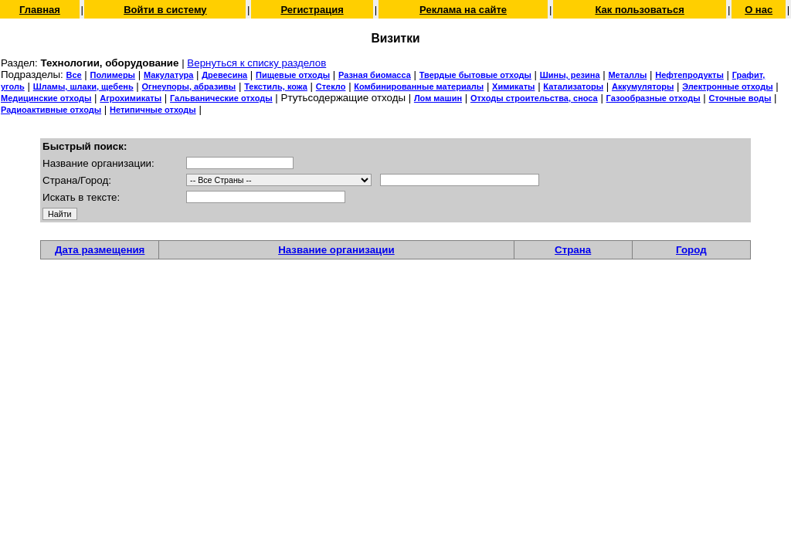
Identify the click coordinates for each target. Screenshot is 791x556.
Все (73, 75)
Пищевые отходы (293, 75)
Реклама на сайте (463, 9)
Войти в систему (165, 9)
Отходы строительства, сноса (534, 98)
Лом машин (438, 98)
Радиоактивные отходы (51, 109)
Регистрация (311, 9)
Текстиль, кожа (275, 86)
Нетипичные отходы (153, 109)
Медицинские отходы (46, 98)
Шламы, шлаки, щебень (83, 86)
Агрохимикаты (130, 98)
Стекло (331, 86)
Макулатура (168, 75)
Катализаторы (573, 86)
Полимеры (112, 75)
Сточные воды (740, 98)
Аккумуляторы (643, 86)
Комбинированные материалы (419, 86)
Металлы (627, 75)
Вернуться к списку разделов (256, 63)
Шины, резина (570, 75)
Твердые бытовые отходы (475, 75)
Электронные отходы (727, 86)
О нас (758, 9)
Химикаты (513, 86)
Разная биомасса (374, 75)
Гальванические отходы (221, 98)
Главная (39, 9)
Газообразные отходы (653, 98)
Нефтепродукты (689, 75)
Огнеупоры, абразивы (189, 86)
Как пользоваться (639, 9)
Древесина (224, 75)
